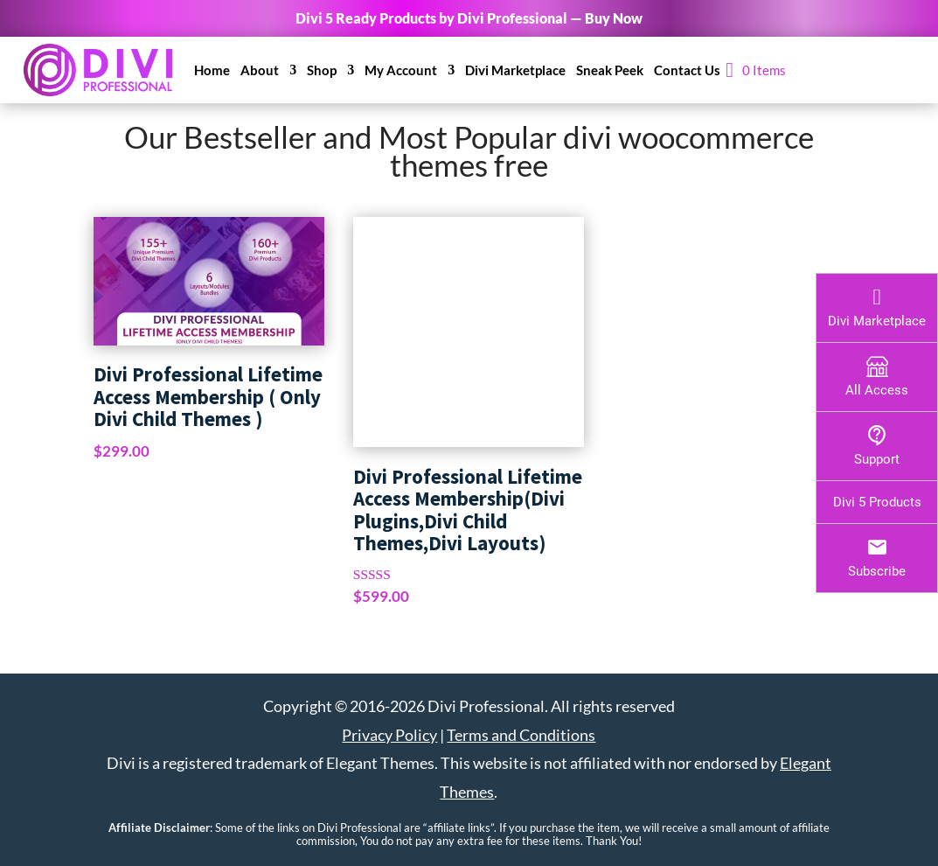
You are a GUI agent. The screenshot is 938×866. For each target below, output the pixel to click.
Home (212, 70)
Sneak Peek (609, 70)
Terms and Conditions (521, 734)
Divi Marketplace (515, 70)
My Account (401, 70)
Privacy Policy (389, 734)
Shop (322, 70)
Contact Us (687, 70)
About (259, 70)
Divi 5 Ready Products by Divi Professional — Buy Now (469, 18)
